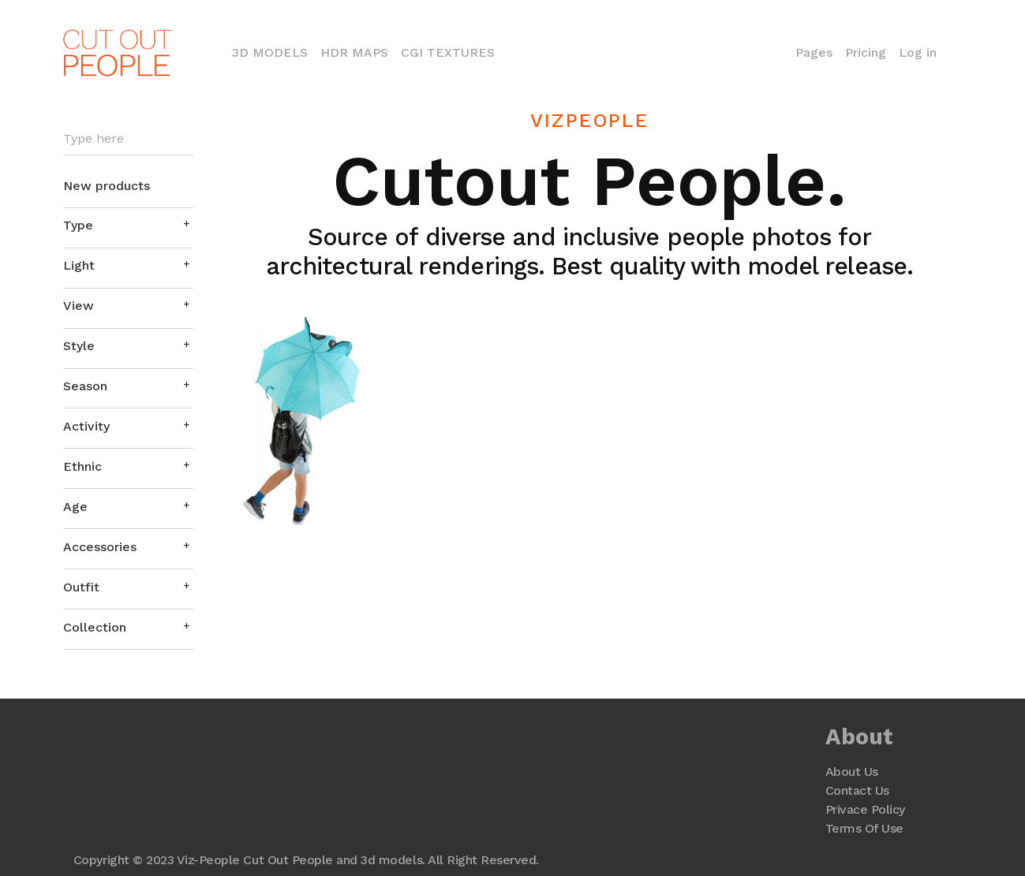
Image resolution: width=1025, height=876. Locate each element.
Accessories (100, 546)
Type (78, 225)
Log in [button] (918, 52)
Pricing (865, 52)
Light (79, 265)
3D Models (273, 51)
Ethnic (82, 466)
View (78, 305)
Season (85, 385)
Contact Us (857, 790)
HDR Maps (354, 52)
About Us (851, 771)
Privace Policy (865, 809)
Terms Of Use (864, 828)
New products (106, 185)
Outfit (81, 587)
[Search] (128, 139)
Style (79, 345)
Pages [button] (813, 52)
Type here (93, 138)
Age (75, 506)
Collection (94, 627)
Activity (86, 426)
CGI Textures (448, 52)
